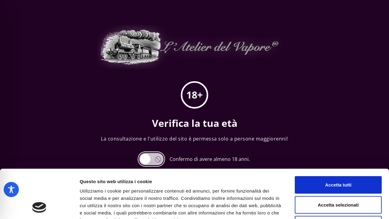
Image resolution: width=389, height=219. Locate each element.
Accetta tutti (338, 139)
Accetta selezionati (338, 159)
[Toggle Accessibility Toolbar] (11, 189)
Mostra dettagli (319, 207)
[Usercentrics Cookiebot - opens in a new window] (39, 207)
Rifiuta (338, 179)
